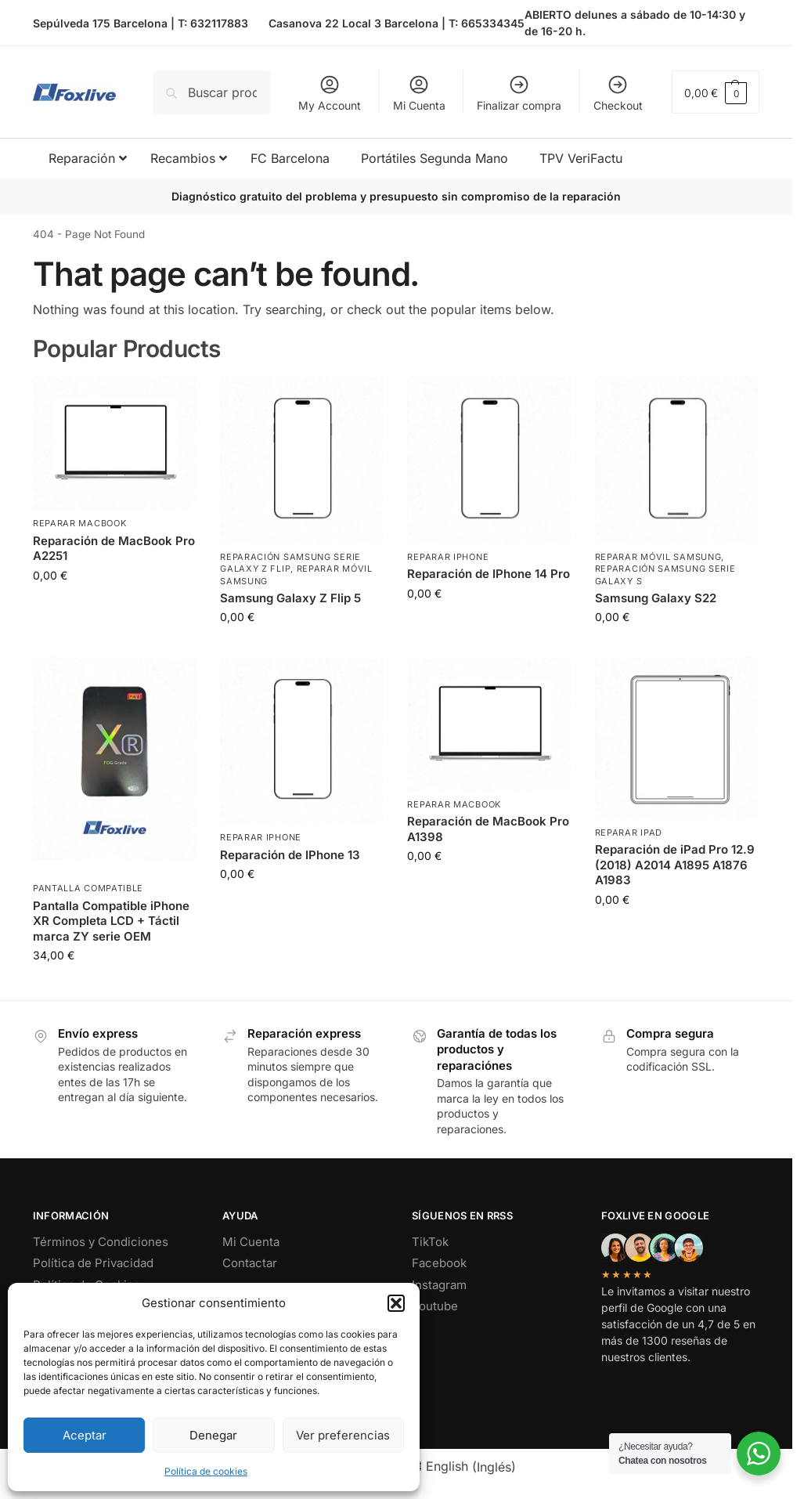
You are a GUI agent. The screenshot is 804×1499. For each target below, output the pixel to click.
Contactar (249, 1262)
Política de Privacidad (93, 1262)
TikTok (430, 1241)
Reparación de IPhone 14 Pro (488, 573)
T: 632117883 (213, 23)
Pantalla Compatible (88, 888)
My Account (329, 93)
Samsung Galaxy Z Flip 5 (290, 598)
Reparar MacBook (80, 523)
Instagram (439, 1284)
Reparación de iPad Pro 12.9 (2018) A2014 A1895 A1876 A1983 (675, 864)
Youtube (435, 1306)
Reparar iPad (628, 832)
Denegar (213, 1435)
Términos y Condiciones (100, 1241)
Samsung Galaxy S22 (655, 598)
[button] (396, 1303)
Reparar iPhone (448, 556)
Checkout (618, 93)
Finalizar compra (519, 93)
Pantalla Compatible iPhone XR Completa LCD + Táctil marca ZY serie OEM (111, 921)
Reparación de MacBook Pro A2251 (114, 548)
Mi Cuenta (419, 93)
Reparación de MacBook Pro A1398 (488, 829)
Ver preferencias (343, 1435)
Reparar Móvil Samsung (658, 556)
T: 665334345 (487, 23)
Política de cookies (205, 1471)
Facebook (439, 1262)
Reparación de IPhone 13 (290, 854)
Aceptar (84, 1435)
